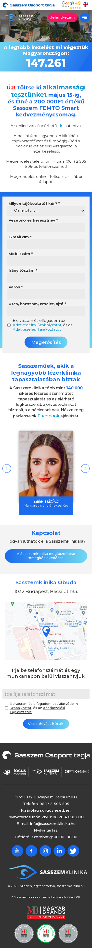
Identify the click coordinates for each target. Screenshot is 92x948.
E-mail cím (20, 235)
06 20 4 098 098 (68, 814)
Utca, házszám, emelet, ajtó (37, 302)
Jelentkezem (62, 17)
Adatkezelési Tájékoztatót (37, 327)
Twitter (73, 848)
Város (16, 285)
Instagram (45, 848)
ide (61, 123)
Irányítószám (23, 268)
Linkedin (59, 848)
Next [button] (85, 465)
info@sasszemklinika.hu (53, 821)
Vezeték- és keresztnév (33, 218)
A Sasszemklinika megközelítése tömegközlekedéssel (46, 553)
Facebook (49, 413)
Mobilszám (21, 252)
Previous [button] (6, 465)
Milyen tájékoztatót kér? (34, 201)
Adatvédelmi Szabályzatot (37, 323)
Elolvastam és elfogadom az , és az (42, 323)
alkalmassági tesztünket (48, 90)
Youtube (17, 848)
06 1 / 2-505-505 (54, 801)
